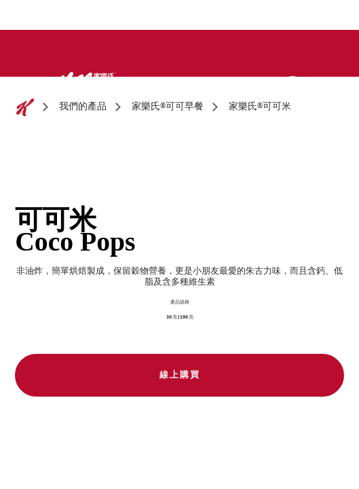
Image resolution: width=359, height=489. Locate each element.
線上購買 (179, 374)
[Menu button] (323, 85)
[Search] (292, 86)
